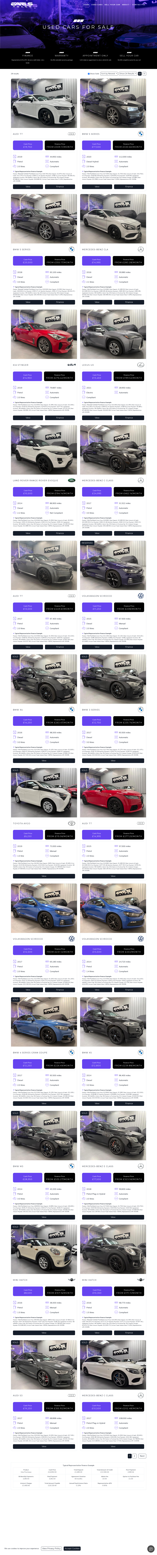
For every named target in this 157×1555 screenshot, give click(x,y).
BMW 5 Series (91, 134)
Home (86, 5)
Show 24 (127, 74)
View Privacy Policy (51, 1548)
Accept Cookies (72, 1548)
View (28, 187)
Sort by (108, 74)
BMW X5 (87, 1053)
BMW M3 (18, 1166)
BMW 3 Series (91, 710)
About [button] (125, 5)
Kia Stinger (20, 365)
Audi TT (18, 134)
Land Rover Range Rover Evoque (35, 480)
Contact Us (138, 5)
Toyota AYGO (21, 823)
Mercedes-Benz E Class (97, 1166)
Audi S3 (18, 1395)
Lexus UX (88, 365)
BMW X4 (18, 710)
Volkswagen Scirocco (97, 596)
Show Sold (94, 74)
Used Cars (97, 5)
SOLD (15, 656)
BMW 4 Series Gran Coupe (30, 1053)
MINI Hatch (20, 1280)
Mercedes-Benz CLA (95, 249)
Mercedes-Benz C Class (97, 480)
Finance (60, 187)
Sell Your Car (112, 5)
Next (142, 1456)
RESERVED (87, 543)
